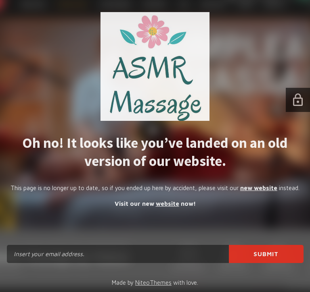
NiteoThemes (153, 282)
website (167, 203)
